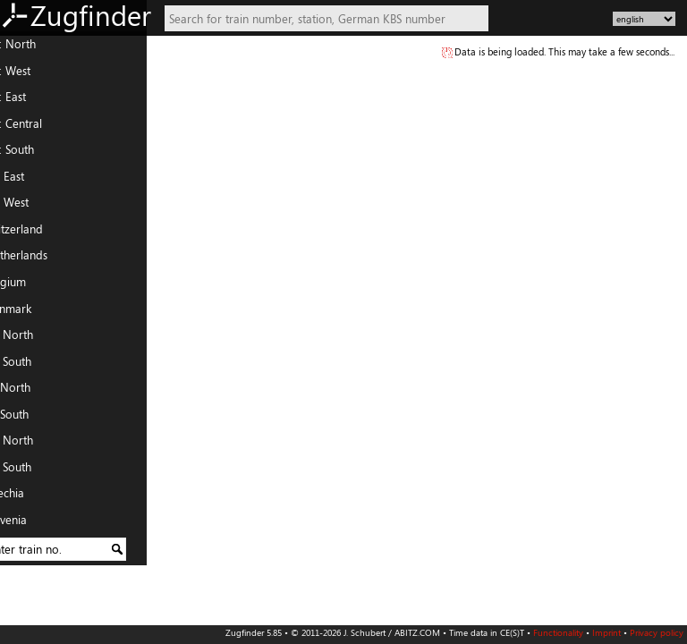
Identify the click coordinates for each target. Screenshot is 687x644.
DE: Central (35, 128)
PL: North (30, 444)
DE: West (29, 75)
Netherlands (37, 259)
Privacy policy (656, 632)
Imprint (606, 632)
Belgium (26, 286)
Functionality (558, 632)
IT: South (28, 419)
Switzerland (35, 233)
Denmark (29, 312)
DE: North (31, 48)
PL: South (29, 471)
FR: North (30, 339)
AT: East (26, 181)
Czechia (26, 497)
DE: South (30, 154)
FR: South (29, 366)
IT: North (29, 392)
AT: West (28, 207)
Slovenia (27, 524)
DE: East (26, 101)
